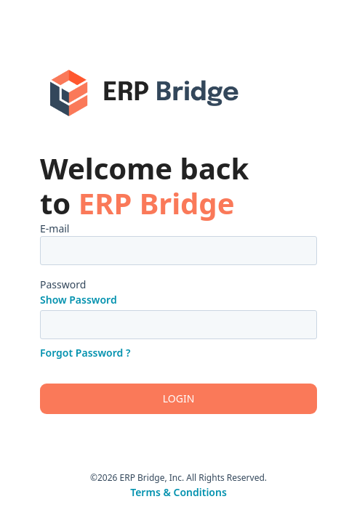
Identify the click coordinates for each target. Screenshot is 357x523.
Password (63, 284)
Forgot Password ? (85, 353)
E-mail (54, 228)
